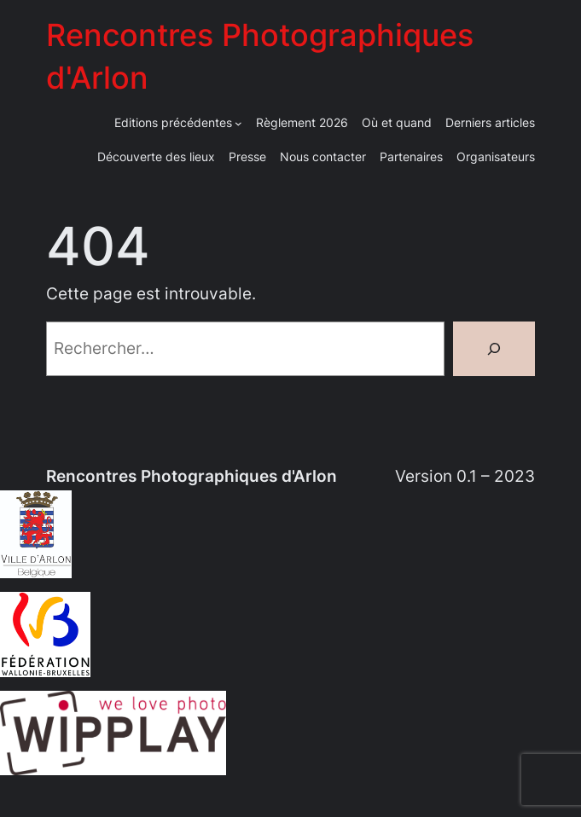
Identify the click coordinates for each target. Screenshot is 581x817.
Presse (247, 156)
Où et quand (397, 122)
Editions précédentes (173, 122)
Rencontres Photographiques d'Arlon (191, 476)
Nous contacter (323, 156)
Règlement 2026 (302, 122)
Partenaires (411, 156)
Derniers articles (490, 122)
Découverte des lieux (156, 156)
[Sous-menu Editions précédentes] (238, 123)
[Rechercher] (494, 349)
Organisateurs (495, 156)
